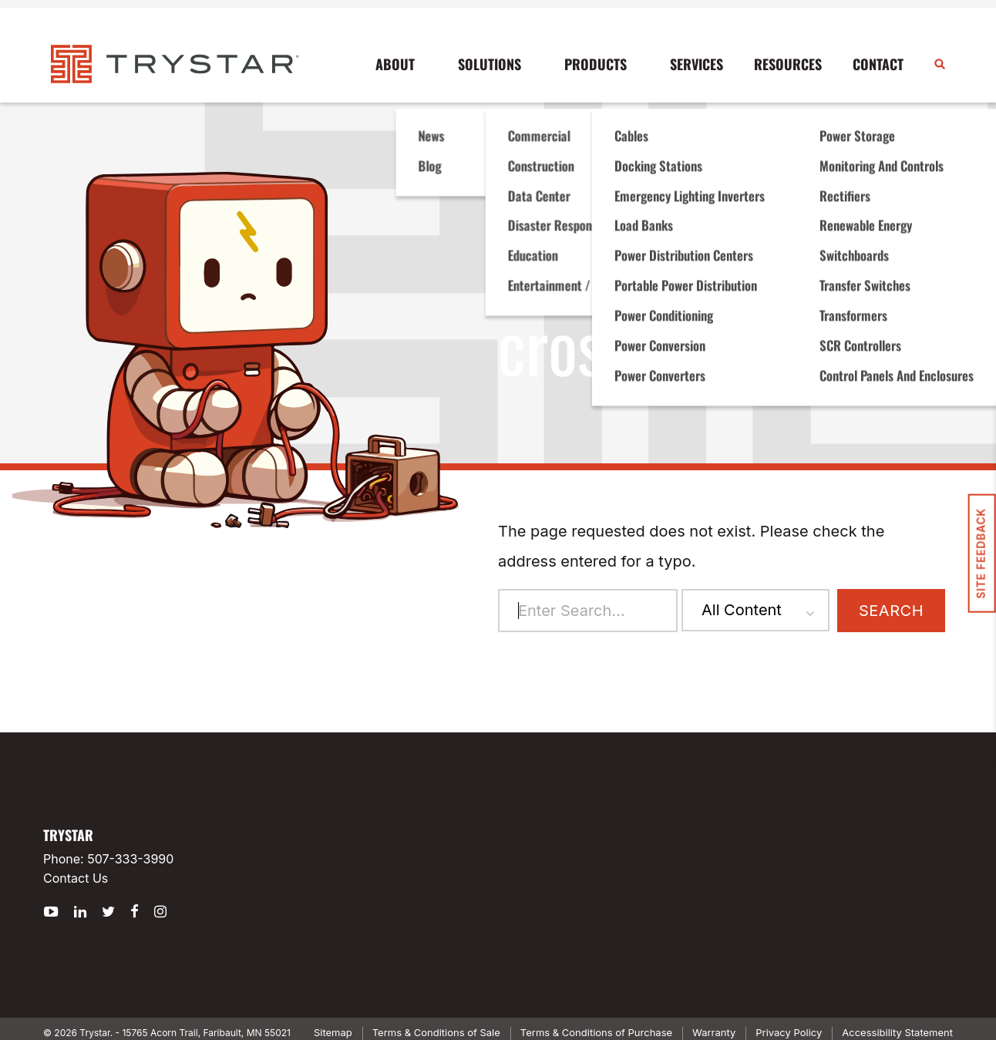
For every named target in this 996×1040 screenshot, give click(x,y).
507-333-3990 (130, 859)
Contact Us (75, 878)
